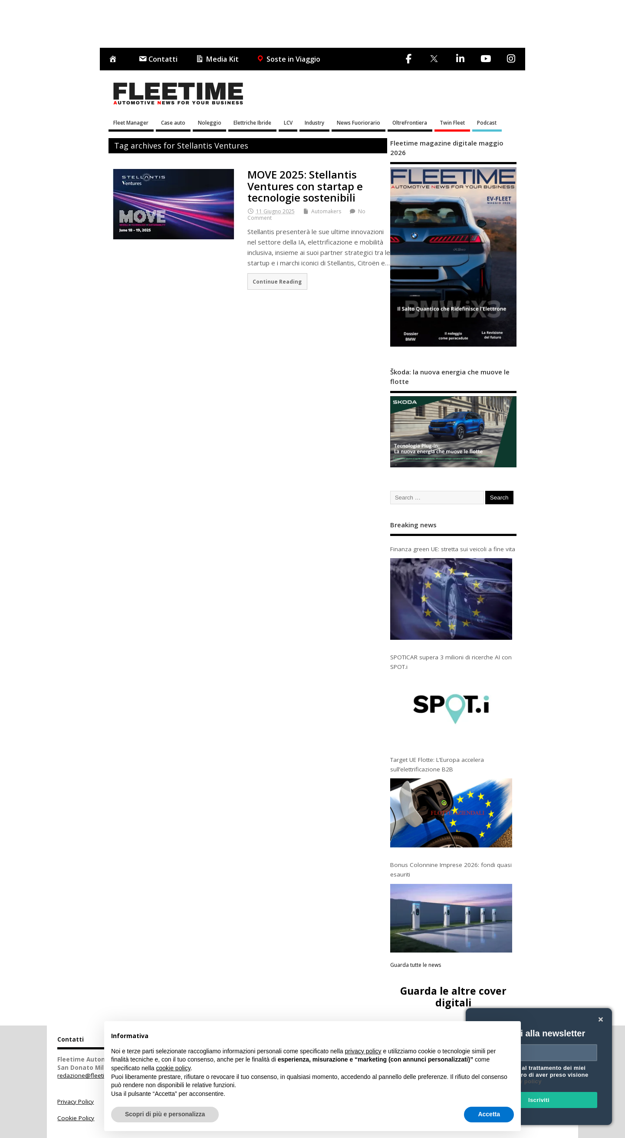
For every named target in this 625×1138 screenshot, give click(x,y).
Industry (314, 122)
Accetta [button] (489, 1114)
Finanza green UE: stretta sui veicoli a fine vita (452, 549)
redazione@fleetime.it (87, 1075)
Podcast (487, 122)
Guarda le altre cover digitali (453, 996)
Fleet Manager (130, 122)
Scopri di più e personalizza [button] (165, 1114)
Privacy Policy (75, 1101)
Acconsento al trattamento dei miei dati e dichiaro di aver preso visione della (537, 1075)
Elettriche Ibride (252, 122)
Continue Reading (277, 281)
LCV (288, 122)
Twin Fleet (452, 122)
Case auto (173, 122)
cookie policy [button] (173, 1068)
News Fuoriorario (358, 122)
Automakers (326, 211)
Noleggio (209, 122)
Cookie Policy (75, 1118)
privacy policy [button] (363, 1051)
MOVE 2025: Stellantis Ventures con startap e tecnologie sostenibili (305, 186)
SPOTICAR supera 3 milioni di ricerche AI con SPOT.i (451, 662)
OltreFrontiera (409, 122)
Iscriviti (538, 1100)
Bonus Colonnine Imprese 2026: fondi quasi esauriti (451, 869)
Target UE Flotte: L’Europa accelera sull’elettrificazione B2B (437, 764)
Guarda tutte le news (415, 965)
